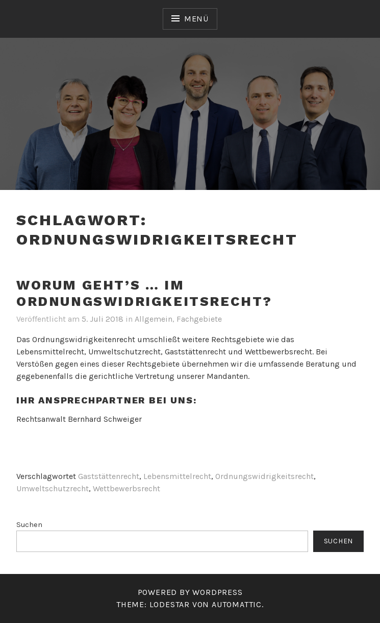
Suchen (29, 524)
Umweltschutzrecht (52, 488)
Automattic (237, 604)
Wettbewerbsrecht (126, 488)
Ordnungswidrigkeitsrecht (264, 476)
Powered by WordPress (190, 592)
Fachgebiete (199, 319)
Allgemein (153, 319)
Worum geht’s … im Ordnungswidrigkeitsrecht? (144, 293)
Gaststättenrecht (108, 476)
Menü (196, 18)
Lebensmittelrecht (177, 476)
